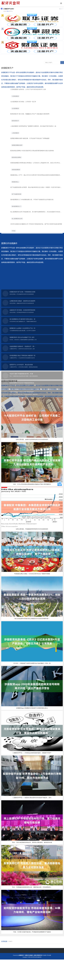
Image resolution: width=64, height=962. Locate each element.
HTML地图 (48, 955)
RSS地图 (44, 955)
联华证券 (35, 957)
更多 (61, 9)
